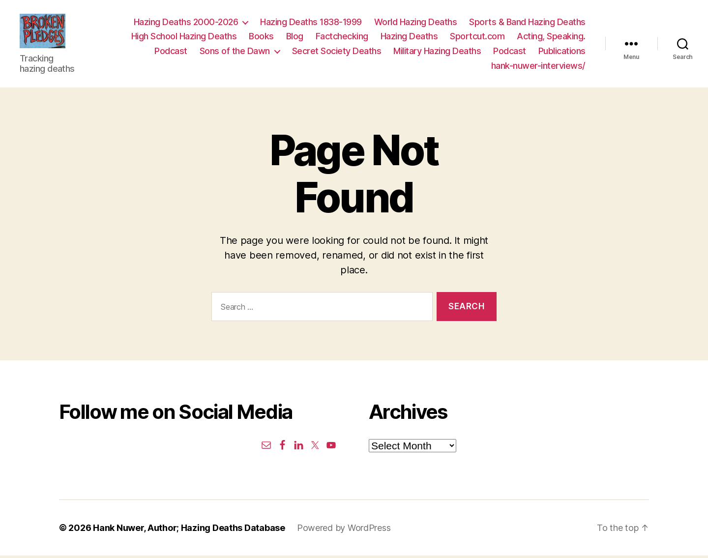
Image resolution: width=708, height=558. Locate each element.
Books (261, 37)
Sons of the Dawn (235, 52)
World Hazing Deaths (415, 23)
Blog (294, 37)
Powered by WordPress (344, 530)
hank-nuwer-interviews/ (538, 66)
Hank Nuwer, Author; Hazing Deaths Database (189, 530)
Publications (562, 52)
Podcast (170, 52)
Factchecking (342, 37)
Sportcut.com (477, 37)
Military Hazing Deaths (437, 52)
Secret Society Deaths (337, 52)
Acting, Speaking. (551, 37)
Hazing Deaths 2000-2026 (186, 23)
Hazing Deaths (409, 37)
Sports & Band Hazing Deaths (527, 23)
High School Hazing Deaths (184, 37)
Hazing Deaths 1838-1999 (311, 23)
